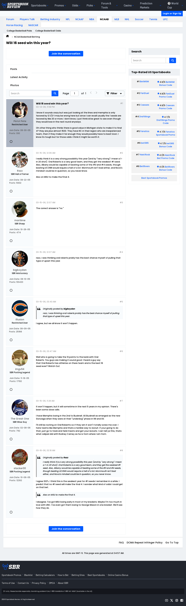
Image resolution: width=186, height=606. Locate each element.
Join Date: (14, 130)
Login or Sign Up (172, 13)
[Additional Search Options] (167, 60)
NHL (127, 19)
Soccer (139, 19)
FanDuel (145, 93)
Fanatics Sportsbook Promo (165, 133)
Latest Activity (19, 77)
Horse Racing (14, 25)
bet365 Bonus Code (166, 145)
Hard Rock (145, 154)
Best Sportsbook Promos (154, 178)
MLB (116, 19)
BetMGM (144, 81)
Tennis (153, 19)
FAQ (121, 542)
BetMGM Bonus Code (167, 83)
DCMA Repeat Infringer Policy (144, 542)
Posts (13, 69)
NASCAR (33, 25)
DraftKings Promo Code (166, 122)
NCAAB (104, 19)
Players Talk (27, 19)
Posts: (12, 133)
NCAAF (79, 19)
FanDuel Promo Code (166, 95)
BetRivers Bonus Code (167, 168)
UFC (165, 19)
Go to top (172, 542)
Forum (10, 19)
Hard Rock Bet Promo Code (166, 157)
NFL (68, 19)
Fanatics (144, 131)
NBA (91, 19)
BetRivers (145, 166)
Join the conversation (66, 53)
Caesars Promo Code (167, 107)
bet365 (145, 142)
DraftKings (144, 116)
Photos (14, 85)
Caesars (144, 104)
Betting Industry (50, 19)
